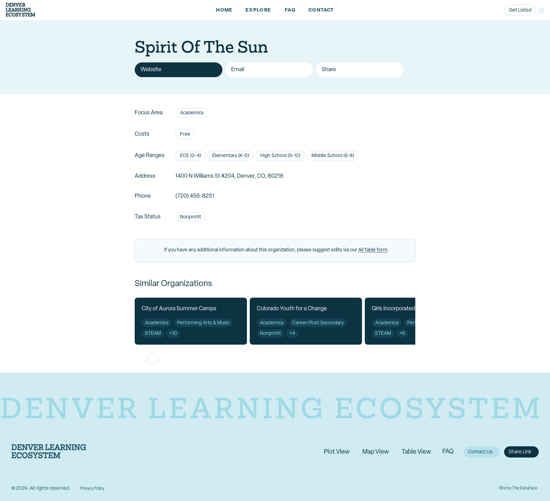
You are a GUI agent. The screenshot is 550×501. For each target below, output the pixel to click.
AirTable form (372, 250)
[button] (258, 10)
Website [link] (151, 70)
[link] (224, 10)
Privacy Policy (92, 489)
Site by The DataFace (518, 488)
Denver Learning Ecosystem (48, 452)
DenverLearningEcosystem (20, 10)
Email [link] (237, 70)
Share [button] (329, 70)
